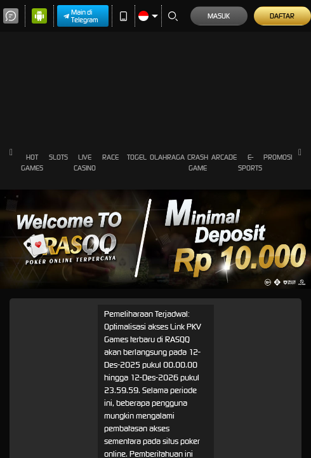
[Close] (12, 371)
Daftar (17, 360)
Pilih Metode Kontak (44, 423)
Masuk (18, 350)
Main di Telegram (38, 10)
